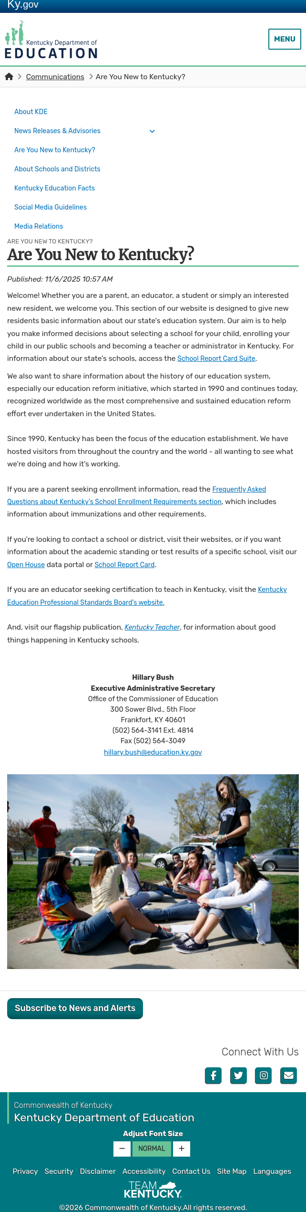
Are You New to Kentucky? (62, 144)
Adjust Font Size (153, 1117)
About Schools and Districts (62, 162)
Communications (55, 77)
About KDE (32, 111)
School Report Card (132, 548)
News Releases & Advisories (62, 128)
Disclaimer (98, 1155)
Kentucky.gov (153, 1202)
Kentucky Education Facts (58, 178)
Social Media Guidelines (54, 195)
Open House (28, 548)
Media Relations (41, 212)
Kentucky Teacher (155, 611)
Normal (151, 1132)
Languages (272, 1155)
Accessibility (144, 1155)
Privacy (25, 1155)
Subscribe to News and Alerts (75, 992)
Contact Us (191, 1155)
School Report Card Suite (220, 342)
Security (58, 1155)
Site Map (231, 1155)
